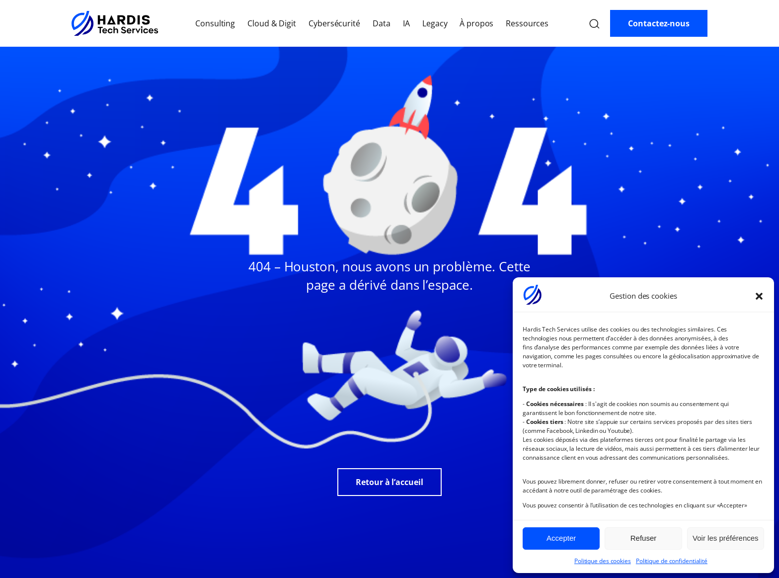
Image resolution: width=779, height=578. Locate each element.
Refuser (643, 538)
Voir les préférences (726, 538)
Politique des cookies (602, 561)
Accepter (561, 538)
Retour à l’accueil (389, 482)
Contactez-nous (659, 23)
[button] (759, 296)
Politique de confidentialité (671, 561)
